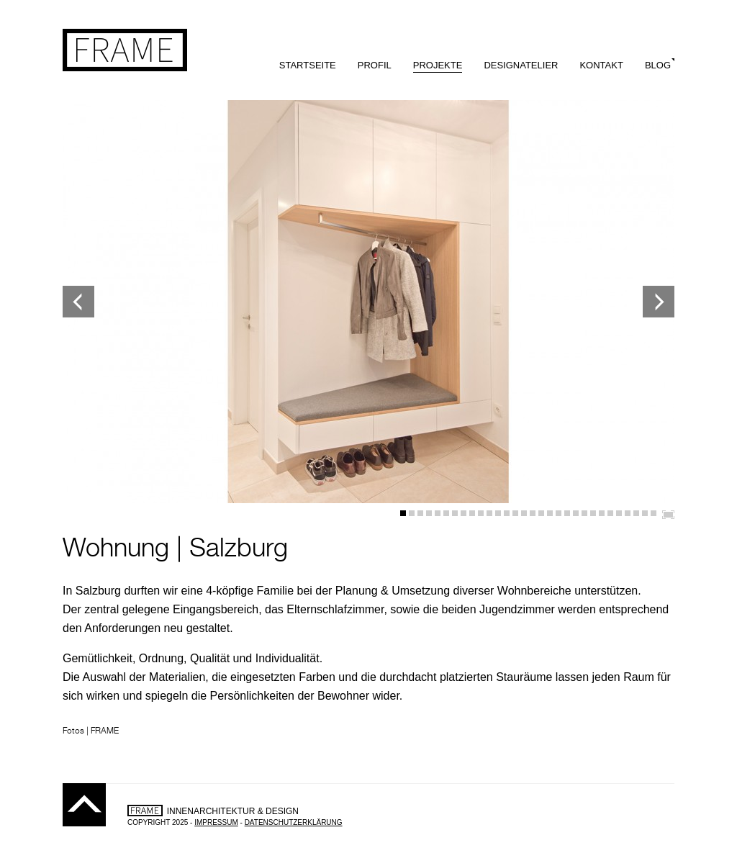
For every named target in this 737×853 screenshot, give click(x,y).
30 (653, 513)
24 (602, 513)
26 (619, 513)
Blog (658, 65)
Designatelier (521, 65)
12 (498, 513)
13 (507, 513)
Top (84, 804)
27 (627, 513)
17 (541, 513)
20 (567, 513)
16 (532, 513)
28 (636, 513)
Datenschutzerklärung (294, 822)
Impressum (216, 822)
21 (576, 513)
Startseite (307, 65)
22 (584, 513)
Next (658, 301)
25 (610, 513)
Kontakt (601, 65)
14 (515, 513)
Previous (78, 301)
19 (558, 513)
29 (645, 513)
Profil (375, 65)
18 (550, 513)
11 (489, 513)
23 (593, 513)
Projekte (438, 65)
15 (524, 513)
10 (481, 513)
